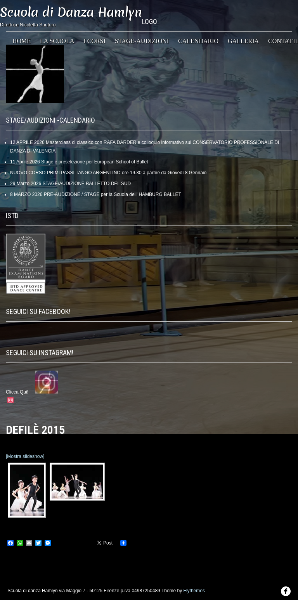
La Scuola (57, 41)
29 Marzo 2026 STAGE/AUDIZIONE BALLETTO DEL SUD (70, 183)
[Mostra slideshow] (25, 456)
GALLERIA (243, 41)
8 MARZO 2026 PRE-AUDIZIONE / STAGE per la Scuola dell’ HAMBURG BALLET (95, 194)
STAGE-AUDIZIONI (142, 41)
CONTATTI (283, 41)
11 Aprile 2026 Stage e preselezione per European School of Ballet (79, 162)
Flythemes (194, 590)
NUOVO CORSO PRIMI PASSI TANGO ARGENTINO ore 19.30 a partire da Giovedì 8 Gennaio (108, 172)
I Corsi (94, 41)
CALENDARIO (198, 41)
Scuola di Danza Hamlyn (71, 12)
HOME (21, 41)
